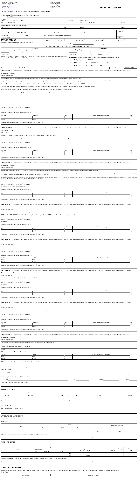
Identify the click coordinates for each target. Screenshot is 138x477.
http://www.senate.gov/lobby (56, 7)
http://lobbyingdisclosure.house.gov (9, 7)
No (2, 472)
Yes (6, 472)
